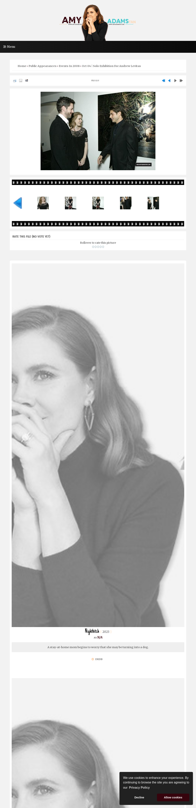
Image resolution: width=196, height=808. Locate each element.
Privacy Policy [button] (139, 787)
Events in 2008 (69, 66)
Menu (9, 47)
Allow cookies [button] (173, 797)
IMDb (97, 659)
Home (22, 66)
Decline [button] (139, 797)
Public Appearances (42, 66)
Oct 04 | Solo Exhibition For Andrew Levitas (111, 66)
